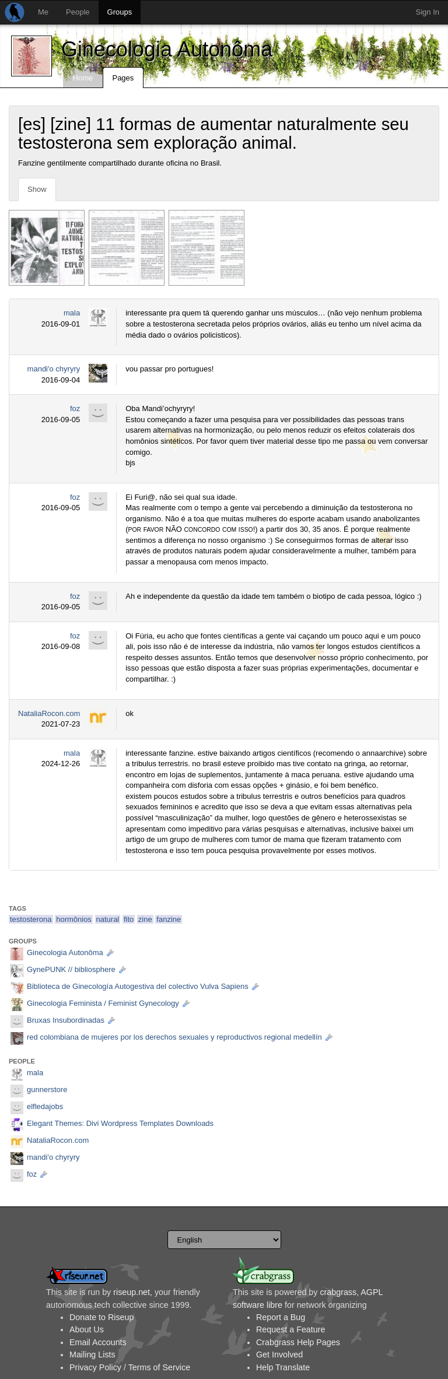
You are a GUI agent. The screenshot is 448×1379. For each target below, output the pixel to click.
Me (43, 12)
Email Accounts (98, 1342)
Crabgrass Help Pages (298, 1342)
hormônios (74, 919)
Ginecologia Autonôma (166, 49)
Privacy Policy (95, 1367)
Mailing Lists (92, 1354)
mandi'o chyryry (53, 368)
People (77, 12)
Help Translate (283, 1367)
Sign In (427, 12)
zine (145, 919)
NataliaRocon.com (49, 713)
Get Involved (279, 1354)
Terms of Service (159, 1367)
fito (129, 919)
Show (37, 189)
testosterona (31, 919)
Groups (119, 12)
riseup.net (131, 1292)
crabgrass (338, 1292)
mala (72, 312)
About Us (86, 1329)
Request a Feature (290, 1329)
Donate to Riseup (101, 1317)
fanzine (168, 919)
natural (108, 919)
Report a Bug (280, 1317)
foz (75, 408)
